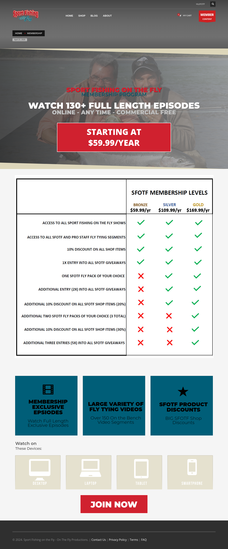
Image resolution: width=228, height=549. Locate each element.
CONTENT (207, 17)
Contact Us (98, 540)
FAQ (144, 540)
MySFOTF (200, 4)
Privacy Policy (118, 540)
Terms (134, 540)
